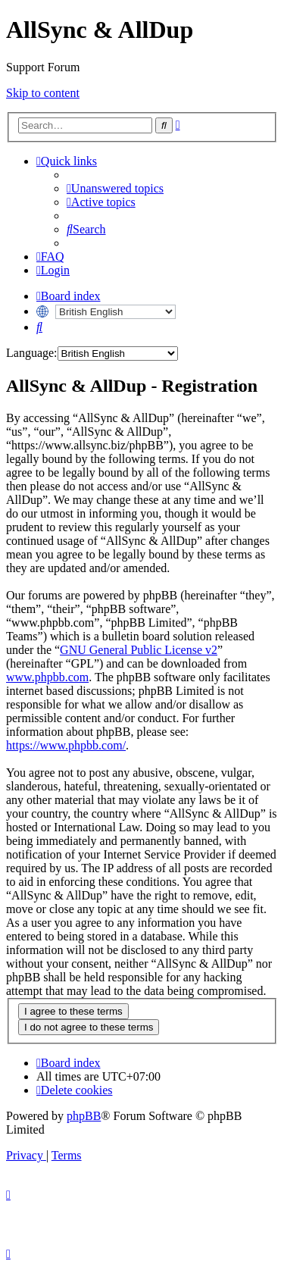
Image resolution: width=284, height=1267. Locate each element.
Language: (32, 352)
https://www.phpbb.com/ (66, 745)
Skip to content (43, 92)
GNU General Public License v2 (138, 649)
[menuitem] (115, 188)
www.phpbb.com (47, 677)
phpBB (84, 1115)
